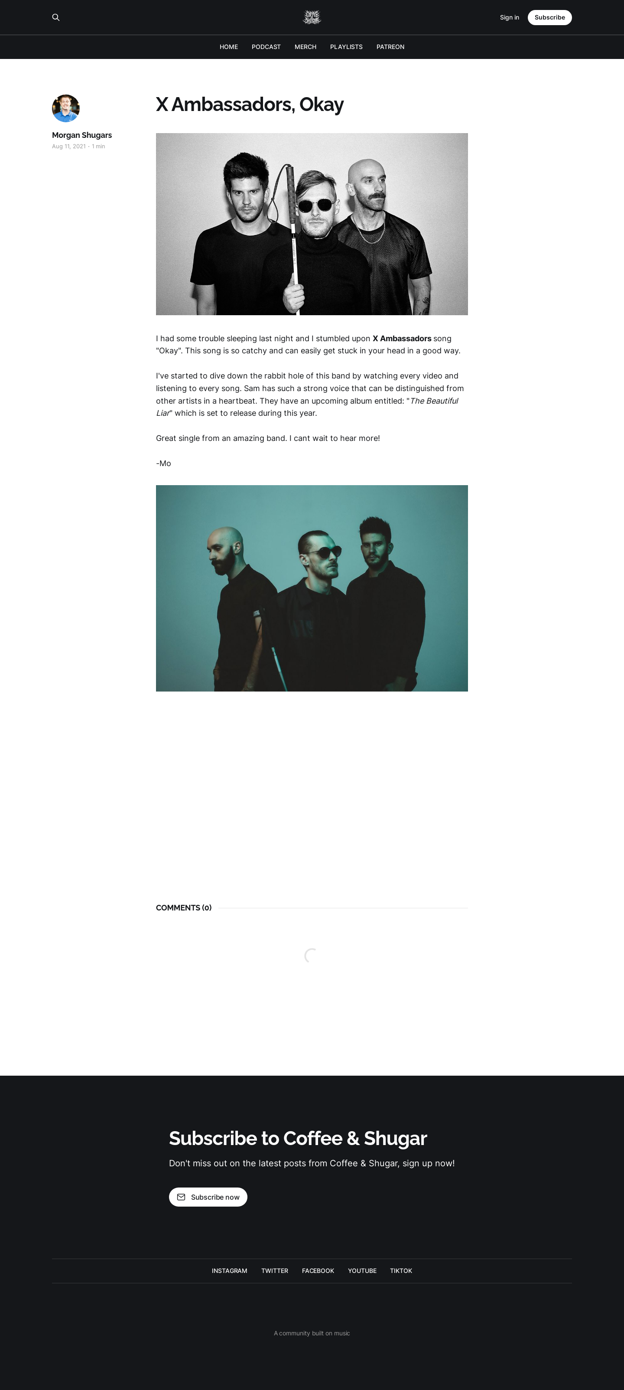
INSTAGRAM (229, 1270)
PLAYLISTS (346, 46)
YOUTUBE (362, 1270)
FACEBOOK (318, 1270)
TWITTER (274, 1270)
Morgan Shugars (82, 135)
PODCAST (266, 46)
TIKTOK (401, 1270)
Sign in (509, 17)
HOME (229, 46)
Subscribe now (208, 1197)
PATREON (390, 46)
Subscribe (550, 17)
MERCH (305, 46)
